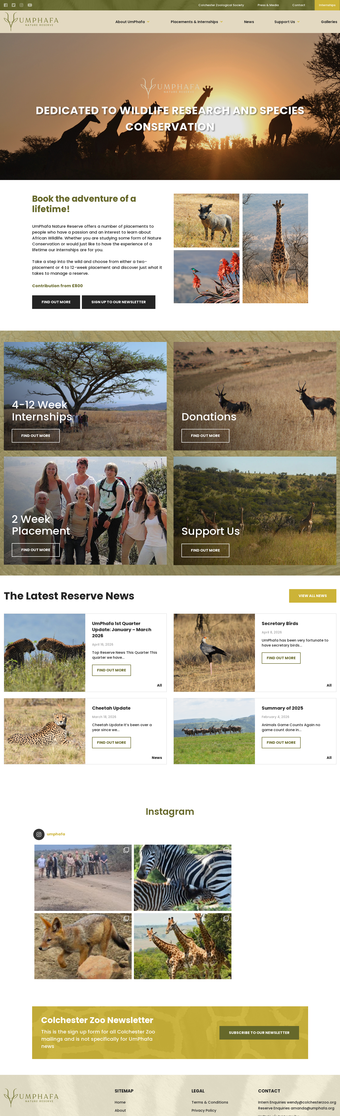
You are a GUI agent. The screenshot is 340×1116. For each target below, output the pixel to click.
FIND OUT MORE (56, 302)
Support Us (284, 21)
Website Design (299, 1109)
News (249, 21)
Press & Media (267, 5)
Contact (297, 5)
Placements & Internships (194, 21)
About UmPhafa (130, 21)
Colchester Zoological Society (220, 5)
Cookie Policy (204, 1054)
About (120, 1046)
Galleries (329, 21)
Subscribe (259, 968)
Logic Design (326, 1109)
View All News (313, 597)
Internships (327, 5)
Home (120, 1038)
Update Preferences (210, 1062)
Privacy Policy (204, 1046)
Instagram (170, 815)
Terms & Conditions (210, 1038)
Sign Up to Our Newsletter (118, 302)
